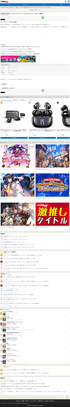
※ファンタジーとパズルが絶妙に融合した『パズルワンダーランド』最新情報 (15, 48)
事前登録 (31, 9)
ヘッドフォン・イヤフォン (6, 99)
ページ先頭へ (66, 397)
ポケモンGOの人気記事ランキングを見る (7, 301)
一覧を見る (67, 142)
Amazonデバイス (23, 99)
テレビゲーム (30, 99)
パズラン (2, 85)
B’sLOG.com (51, 400)
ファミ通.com (45, 400)
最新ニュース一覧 (19, 7)
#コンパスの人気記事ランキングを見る (7, 279)
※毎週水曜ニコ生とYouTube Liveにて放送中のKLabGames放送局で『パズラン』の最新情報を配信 (20, 53)
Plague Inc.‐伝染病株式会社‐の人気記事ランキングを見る (9, 297)
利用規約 (23, 400)
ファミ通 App (4, 2)
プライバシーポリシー (33, 400)
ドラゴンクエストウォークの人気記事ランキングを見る (9, 288)
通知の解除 (40, 400)
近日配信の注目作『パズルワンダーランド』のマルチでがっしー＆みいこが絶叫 (37, 7)
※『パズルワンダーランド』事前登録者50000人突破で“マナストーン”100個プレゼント (17, 51)
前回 (1, 26)
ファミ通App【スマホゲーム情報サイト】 (7, 7)
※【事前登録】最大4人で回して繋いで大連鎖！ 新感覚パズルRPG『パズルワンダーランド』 (20, 46)
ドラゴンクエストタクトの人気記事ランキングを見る (9, 306)
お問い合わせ (18, 400)
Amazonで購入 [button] (14, 137)
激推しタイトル (37, 9)
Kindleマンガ (15, 99)
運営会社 (27, 400)
